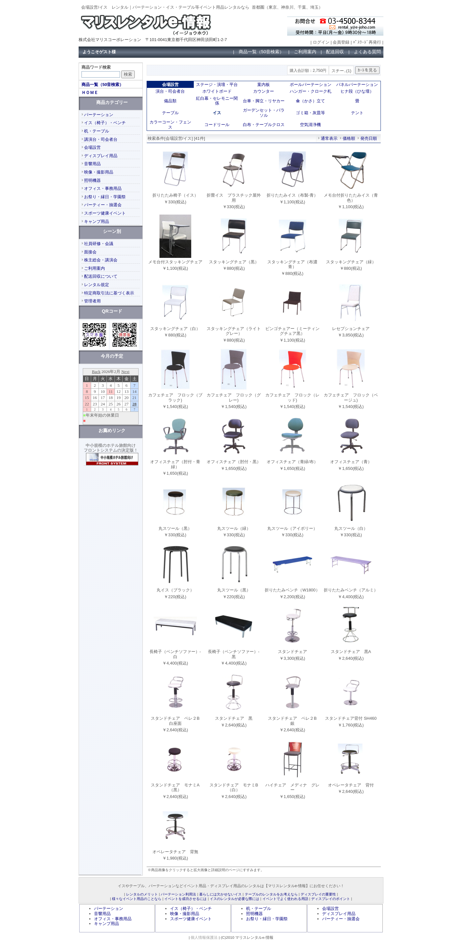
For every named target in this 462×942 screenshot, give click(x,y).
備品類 (170, 100)
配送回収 (335, 51)
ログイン (321, 42)
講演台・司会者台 (100, 139)
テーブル (170, 112)
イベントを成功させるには (185, 899)
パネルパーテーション (357, 84)
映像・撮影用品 (98, 172)
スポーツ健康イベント (105, 213)
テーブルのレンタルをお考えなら (271, 894)
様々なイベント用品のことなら (136, 899)
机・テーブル (96, 131)
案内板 (263, 84)
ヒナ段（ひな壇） (357, 91)
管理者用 (92, 301)
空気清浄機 (310, 124)
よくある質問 (367, 51)
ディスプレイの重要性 (318, 894)
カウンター (263, 91)
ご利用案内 (305, 51)
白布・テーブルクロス (264, 124)
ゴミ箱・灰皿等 (310, 112)
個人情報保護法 (204, 937)
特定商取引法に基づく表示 (109, 293)
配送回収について (100, 276)
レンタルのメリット (142, 894)
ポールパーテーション (310, 84)
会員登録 (341, 42)
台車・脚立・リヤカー (264, 100)
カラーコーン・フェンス (170, 125)
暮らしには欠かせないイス (220, 894)
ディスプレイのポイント (330, 899)
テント (357, 112)
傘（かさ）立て (310, 100)
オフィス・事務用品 (103, 188)
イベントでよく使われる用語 (285, 899)
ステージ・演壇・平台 (217, 84)
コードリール (216, 124)
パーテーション (98, 114)
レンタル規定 (96, 284)
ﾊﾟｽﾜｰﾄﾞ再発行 (367, 42)
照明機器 (92, 180)
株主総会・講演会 (100, 260)
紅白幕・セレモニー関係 (217, 101)
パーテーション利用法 (178, 894)
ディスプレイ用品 (100, 155)
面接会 (90, 252)
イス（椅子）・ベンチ (105, 122)
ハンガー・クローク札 (310, 91)
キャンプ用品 (96, 221)
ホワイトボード (217, 91)
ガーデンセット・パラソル (264, 113)
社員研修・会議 (98, 243)
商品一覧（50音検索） (261, 51)
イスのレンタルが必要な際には (234, 899)
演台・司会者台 (170, 91)
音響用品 (92, 163)
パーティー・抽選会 (103, 204)
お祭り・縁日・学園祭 (105, 196)
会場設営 (92, 147)
